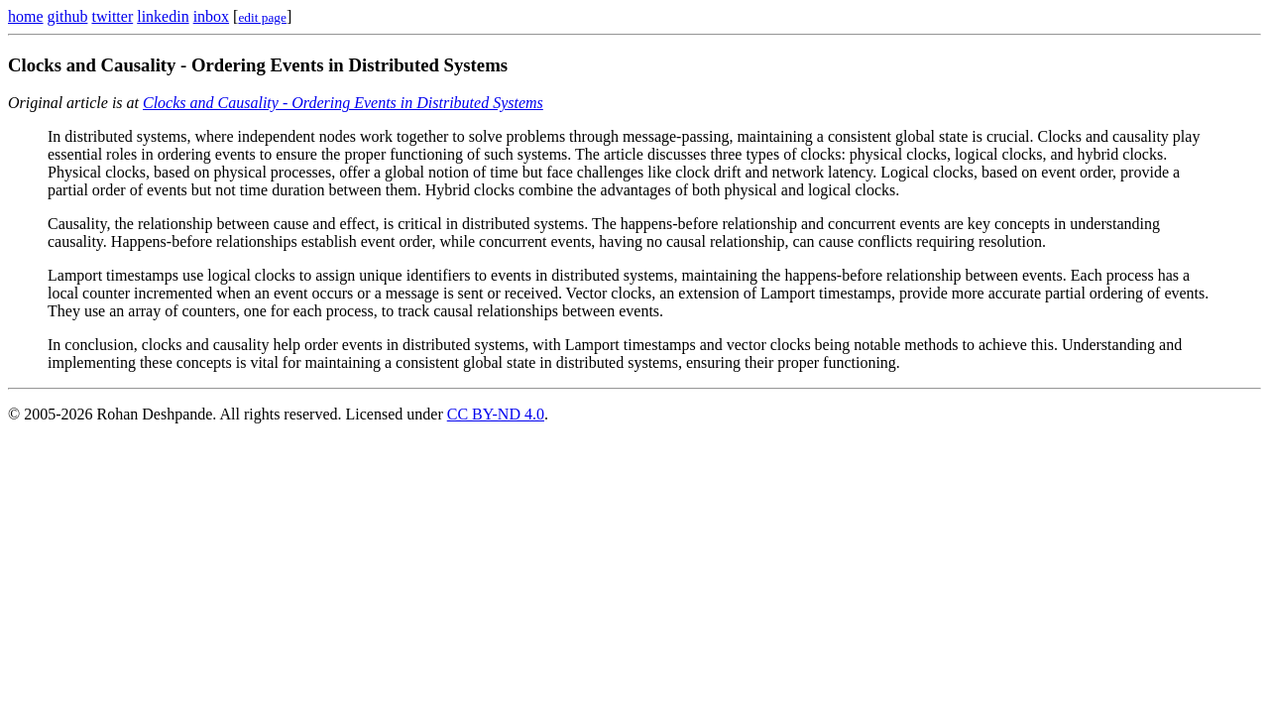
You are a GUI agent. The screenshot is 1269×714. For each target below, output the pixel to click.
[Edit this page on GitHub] (262, 16)
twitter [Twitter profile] (112, 16)
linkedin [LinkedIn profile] (162, 16)
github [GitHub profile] (68, 16)
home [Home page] (26, 16)
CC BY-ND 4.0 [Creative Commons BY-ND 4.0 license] (495, 414)
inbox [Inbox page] (211, 16)
